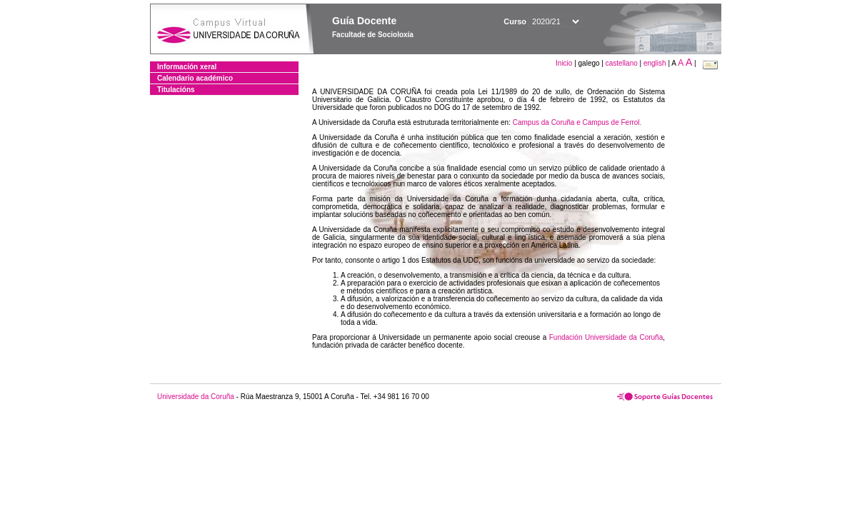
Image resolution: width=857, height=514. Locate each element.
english (654, 63)
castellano (622, 63)
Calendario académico (195, 78)
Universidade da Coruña (195, 396)
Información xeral (186, 67)
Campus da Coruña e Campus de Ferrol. (577, 122)
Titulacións (176, 90)
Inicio (565, 63)
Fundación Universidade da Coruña (606, 337)
